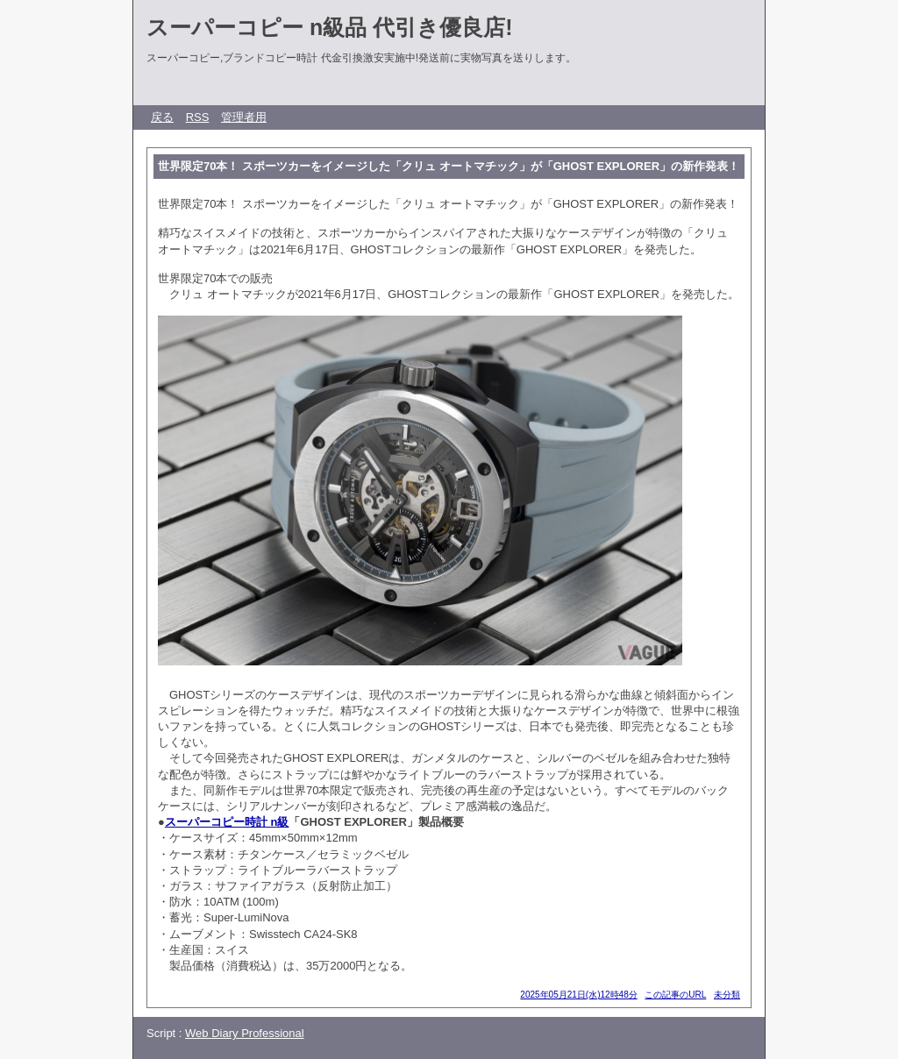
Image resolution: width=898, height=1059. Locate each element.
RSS (198, 117)
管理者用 (244, 117)
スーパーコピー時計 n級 (227, 821)
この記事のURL (675, 994)
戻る (162, 117)
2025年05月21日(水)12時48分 (578, 994)
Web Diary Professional (244, 1033)
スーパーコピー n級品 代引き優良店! (329, 27)
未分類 (727, 994)
